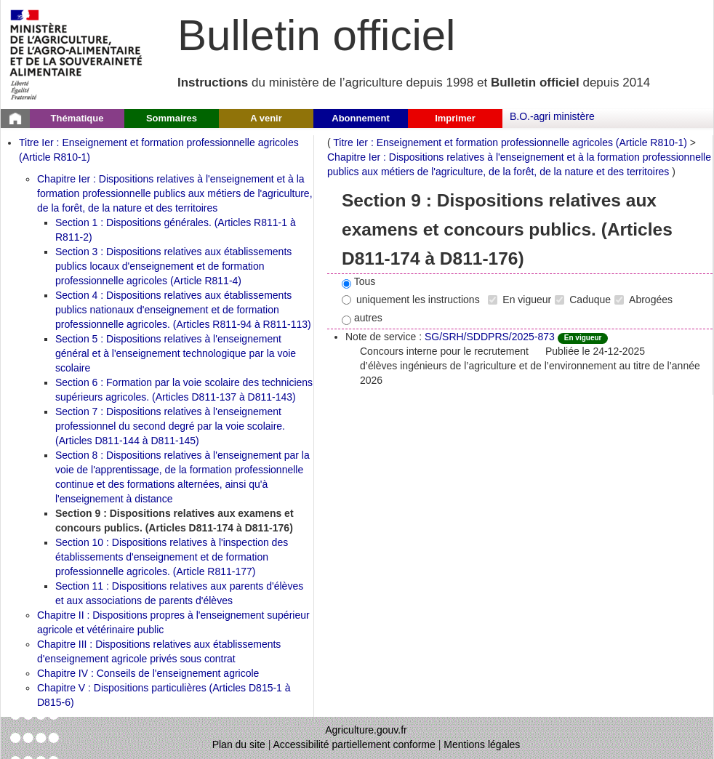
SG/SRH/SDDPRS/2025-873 (490, 336)
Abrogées (643, 299)
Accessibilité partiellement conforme (354, 744)
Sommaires (171, 118)
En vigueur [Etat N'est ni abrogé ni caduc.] (583, 338)
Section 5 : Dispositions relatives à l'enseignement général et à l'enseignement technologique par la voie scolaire (175, 353)
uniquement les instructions (411, 299)
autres (362, 318)
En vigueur (519, 299)
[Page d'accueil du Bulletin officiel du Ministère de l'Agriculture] (15, 118)
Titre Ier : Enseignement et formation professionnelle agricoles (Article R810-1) (510, 142)
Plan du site (238, 744)
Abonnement (360, 118)
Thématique (77, 118)
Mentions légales (482, 744)
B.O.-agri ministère (552, 116)
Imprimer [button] (455, 118)
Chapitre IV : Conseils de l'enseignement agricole (148, 673)
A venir (266, 118)
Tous (358, 282)
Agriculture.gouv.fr (366, 730)
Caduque (583, 299)
